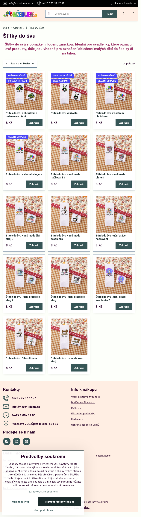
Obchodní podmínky (83, 413)
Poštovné (76, 408)
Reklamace (77, 419)
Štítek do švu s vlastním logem (24, 174)
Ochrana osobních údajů (85, 424)
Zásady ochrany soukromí (93, 502)
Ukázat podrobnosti (43, 510)
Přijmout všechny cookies (59, 501)
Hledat (109, 14)
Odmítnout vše (20, 501)
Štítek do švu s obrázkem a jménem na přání (21, 115)
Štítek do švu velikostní (64, 113)
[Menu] (133, 14)
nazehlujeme (103, 455)
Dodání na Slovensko (83, 402)
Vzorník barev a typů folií (85, 396)
